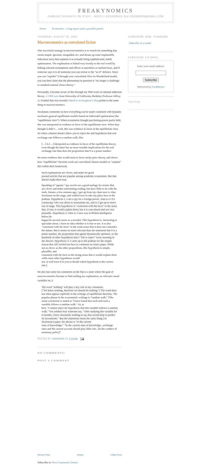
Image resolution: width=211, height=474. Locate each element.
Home (43, 28)
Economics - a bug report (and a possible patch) (77, 28)
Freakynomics (105, 11)
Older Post (116, 454)
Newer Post (44, 454)
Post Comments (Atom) (65, 462)
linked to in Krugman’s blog (83, 100)
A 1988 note (52, 96)
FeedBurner (158, 86)
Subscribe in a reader (140, 43)
